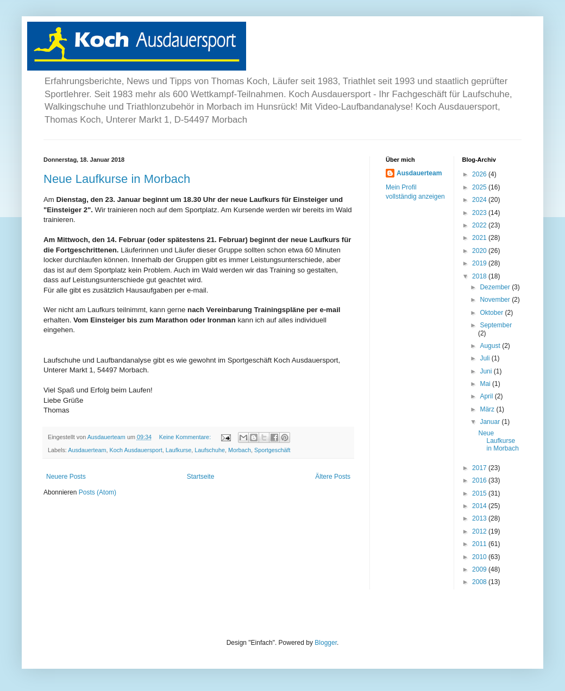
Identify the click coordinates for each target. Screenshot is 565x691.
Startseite (201, 476)
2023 (480, 213)
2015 (480, 493)
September (496, 325)
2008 (480, 582)
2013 (480, 518)
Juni (486, 371)
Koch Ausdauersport (135, 450)
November (496, 299)
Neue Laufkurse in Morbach (116, 179)
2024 (480, 200)
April (487, 396)
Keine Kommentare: (185, 437)
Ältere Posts (332, 476)
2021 (480, 238)
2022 (480, 225)
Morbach (239, 450)
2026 (480, 174)
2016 (480, 480)
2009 (480, 569)
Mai (486, 384)
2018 (480, 276)
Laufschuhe (209, 450)
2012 (480, 531)
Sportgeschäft (272, 450)
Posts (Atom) (97, 492)
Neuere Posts (66, 476)
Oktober (492, 312)
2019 (480, 263)
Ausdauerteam (87, 450)
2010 (480, 557)
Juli (485, 358)
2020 (480, 251)
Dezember (496, 287)
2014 (480, 506)
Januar (490, 422)
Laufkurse (178, 450)
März (488, 409)
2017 (480, 468)
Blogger (326, 642)
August (491, 346)
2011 (480, 544)
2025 (480, 187)
